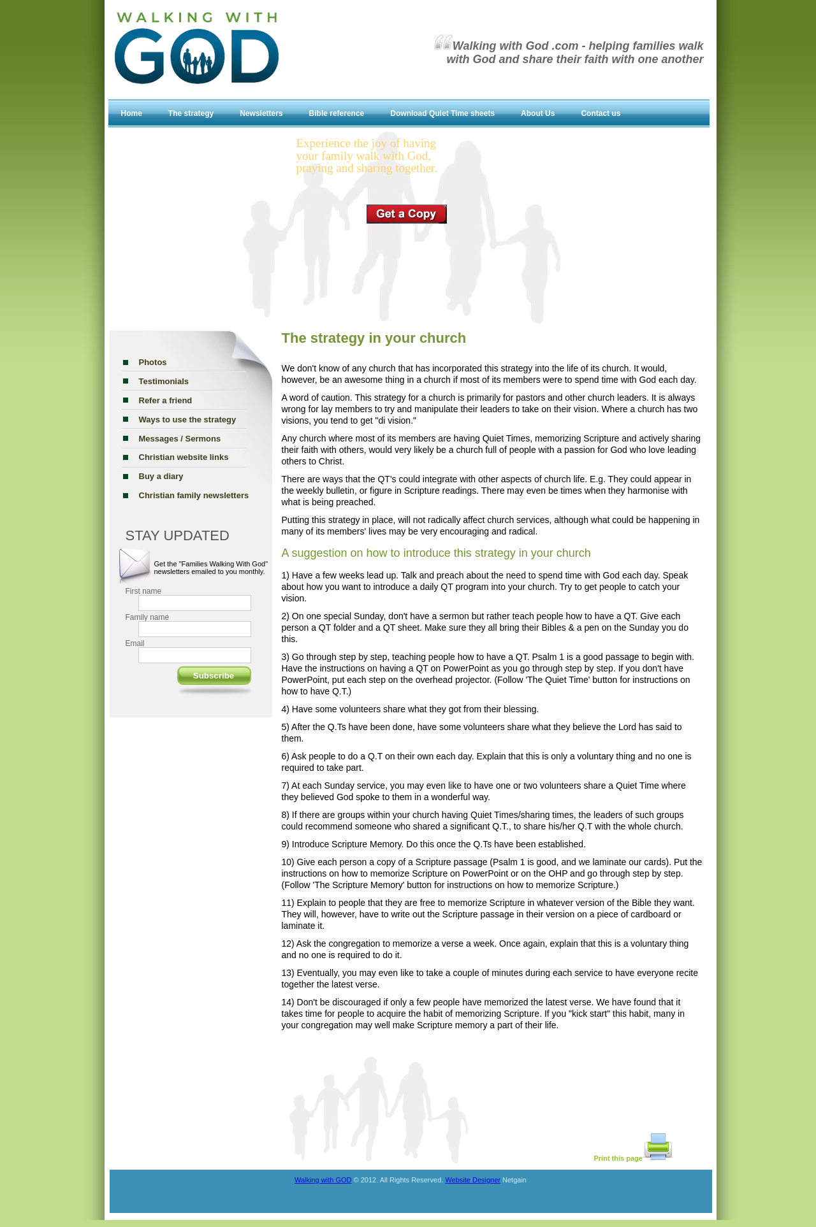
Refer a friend (166, 400)
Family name (148, 617)
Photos (153, 362)
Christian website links (184, 457)
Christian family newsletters (194, 495)
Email (135, 643)
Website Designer (472, 1180)
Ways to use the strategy (188, 419)
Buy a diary (161, 476)
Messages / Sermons (180, 438)
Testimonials (164, 381)
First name (144, 591)
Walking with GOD (323, 1180)
